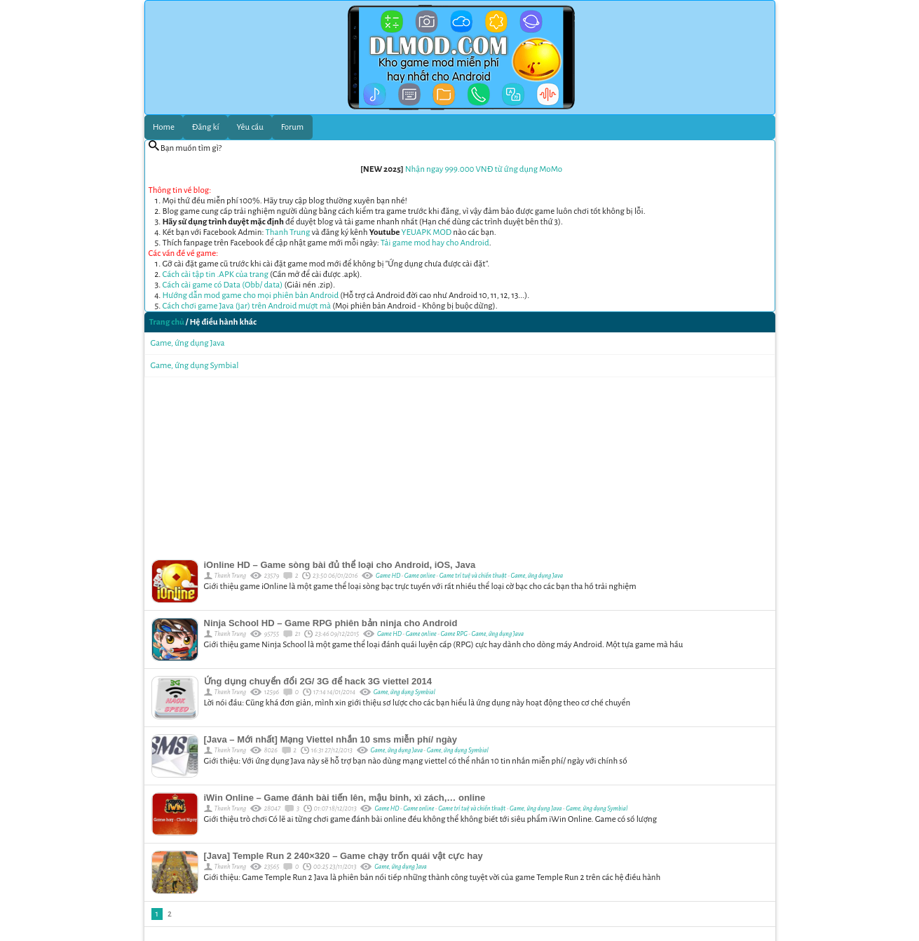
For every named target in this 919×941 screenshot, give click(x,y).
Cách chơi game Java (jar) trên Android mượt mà (247, 306)
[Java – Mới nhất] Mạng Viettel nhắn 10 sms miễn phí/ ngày (331, 739)
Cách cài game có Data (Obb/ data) (223, 285)
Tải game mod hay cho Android (435, 243)
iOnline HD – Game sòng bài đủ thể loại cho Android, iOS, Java (340, 565)
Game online (420, 575)
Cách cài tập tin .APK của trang (215, 274)
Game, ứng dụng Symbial (195, 365)
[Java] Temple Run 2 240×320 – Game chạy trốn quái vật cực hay (343, 856)
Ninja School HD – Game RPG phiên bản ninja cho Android (331, 623)
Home (164, 127)
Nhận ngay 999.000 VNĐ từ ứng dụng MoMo (483, 169)
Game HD (388, 575)
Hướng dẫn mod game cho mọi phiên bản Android (251, 295)
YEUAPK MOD (427, 232)
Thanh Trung (288, 232)
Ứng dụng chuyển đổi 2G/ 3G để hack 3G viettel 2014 (318, 681)
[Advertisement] (460, 465)
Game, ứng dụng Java (188, 343)
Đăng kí (205, 127)
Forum (292, 127)
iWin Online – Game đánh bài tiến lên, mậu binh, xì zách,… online (345, 797)
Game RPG (455, 633)
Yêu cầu (250, 127)
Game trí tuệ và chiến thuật (474, 575)
